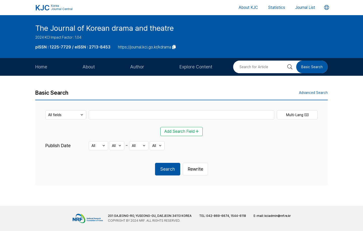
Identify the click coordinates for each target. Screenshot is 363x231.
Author (137, 66)
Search (167, 169)
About (88, 66)
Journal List (305, 7)
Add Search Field (181, 131)
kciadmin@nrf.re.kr (277, 216)
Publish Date (58, 145)
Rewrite (195, 169)
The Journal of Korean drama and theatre (104, 28)
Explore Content (195, 66)
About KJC (248, 7)
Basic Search (312, 67)
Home (41, 66)
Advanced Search (313, 93)
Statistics (276, 7)
